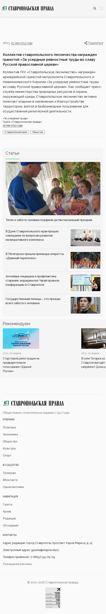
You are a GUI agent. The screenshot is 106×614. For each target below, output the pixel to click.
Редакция (9, 518)
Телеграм (9, 473)
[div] (21, 350)
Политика (9, 427)
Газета (7, 504)
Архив (7, 511)
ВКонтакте (10, 480)
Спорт (7, 455)
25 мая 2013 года (21, 43)
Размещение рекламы (17, 564)
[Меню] (101, 8)
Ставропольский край (16, 132)
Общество (37, 132)
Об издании (10, 525)
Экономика (10, 434)
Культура (9, 448)
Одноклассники (13, 487)
